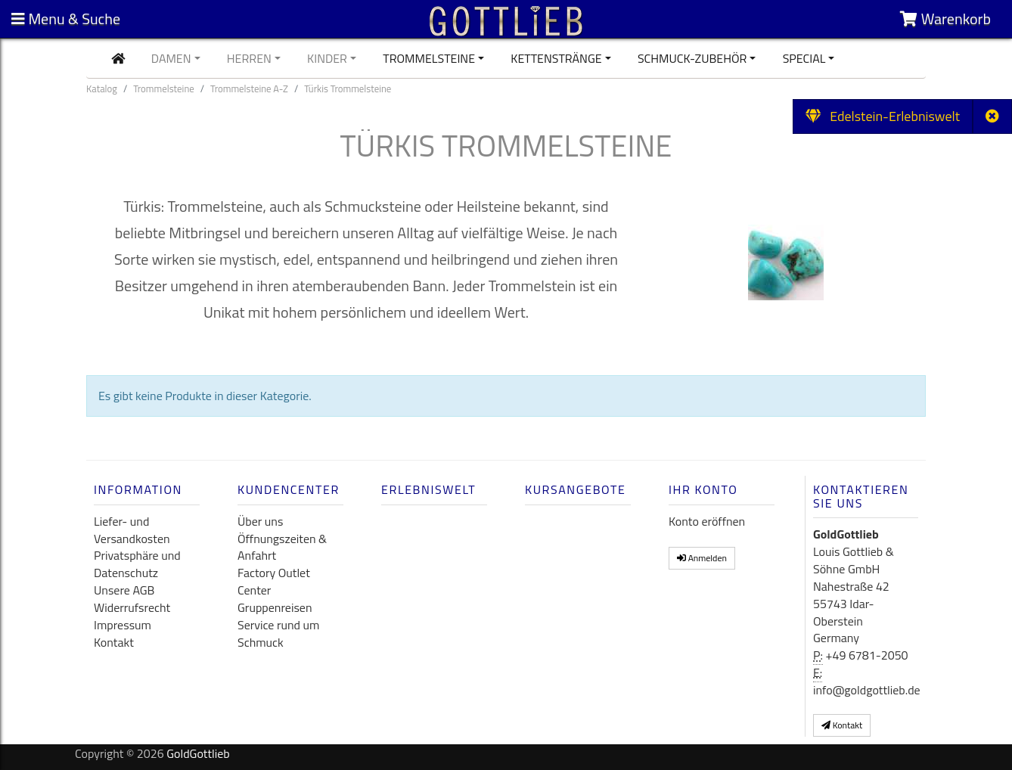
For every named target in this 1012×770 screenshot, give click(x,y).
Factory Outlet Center (273, 581)
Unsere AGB (124, 590)
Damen (171, 58)
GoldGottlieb (198, 753)
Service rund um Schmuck (278, 633)
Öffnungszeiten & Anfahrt (282, 547)
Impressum (122, 625)
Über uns (260, 521)
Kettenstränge (556, 58)
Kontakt (114, 642)
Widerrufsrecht (132, 607)
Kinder (327, 58)
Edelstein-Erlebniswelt (883, 116)
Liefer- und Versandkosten (132, 530)
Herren (249, 58)
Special (804, 58)
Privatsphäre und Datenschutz (137, 564)
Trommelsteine (429, 58)
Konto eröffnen (707, 521)
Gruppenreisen (274, 607)
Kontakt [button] (841, 725)
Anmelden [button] (702, 558)
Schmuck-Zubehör (692, 58)
